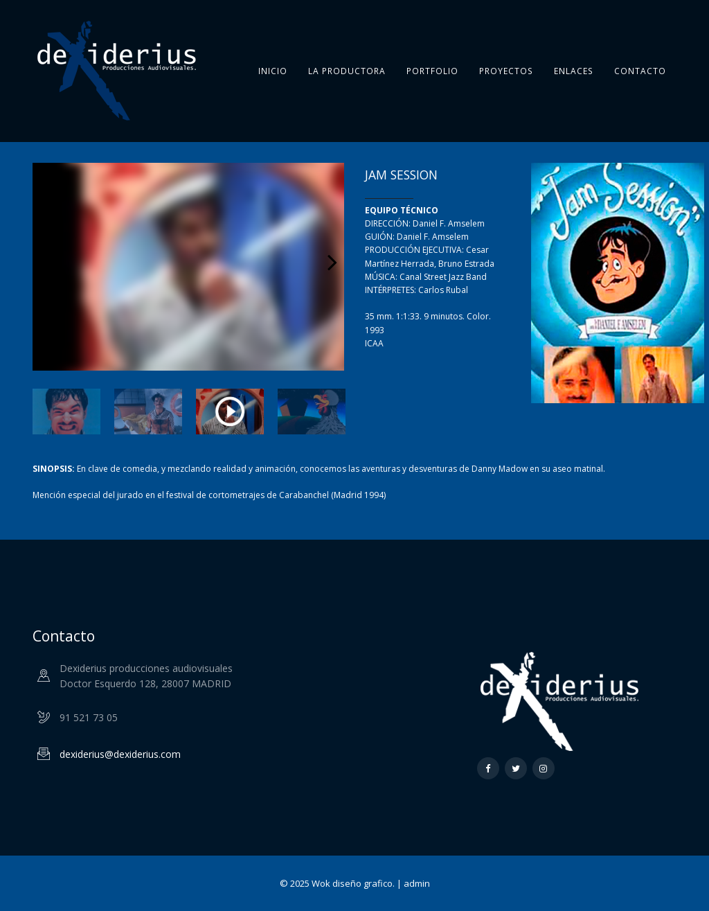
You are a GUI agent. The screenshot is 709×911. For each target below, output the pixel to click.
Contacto (640, 71)
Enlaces (573, 71)
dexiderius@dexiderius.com (120, 754)
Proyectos (506, 71)
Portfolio (432, 71)
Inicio (272, 70)
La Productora (347, 71)
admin (417, 883)
